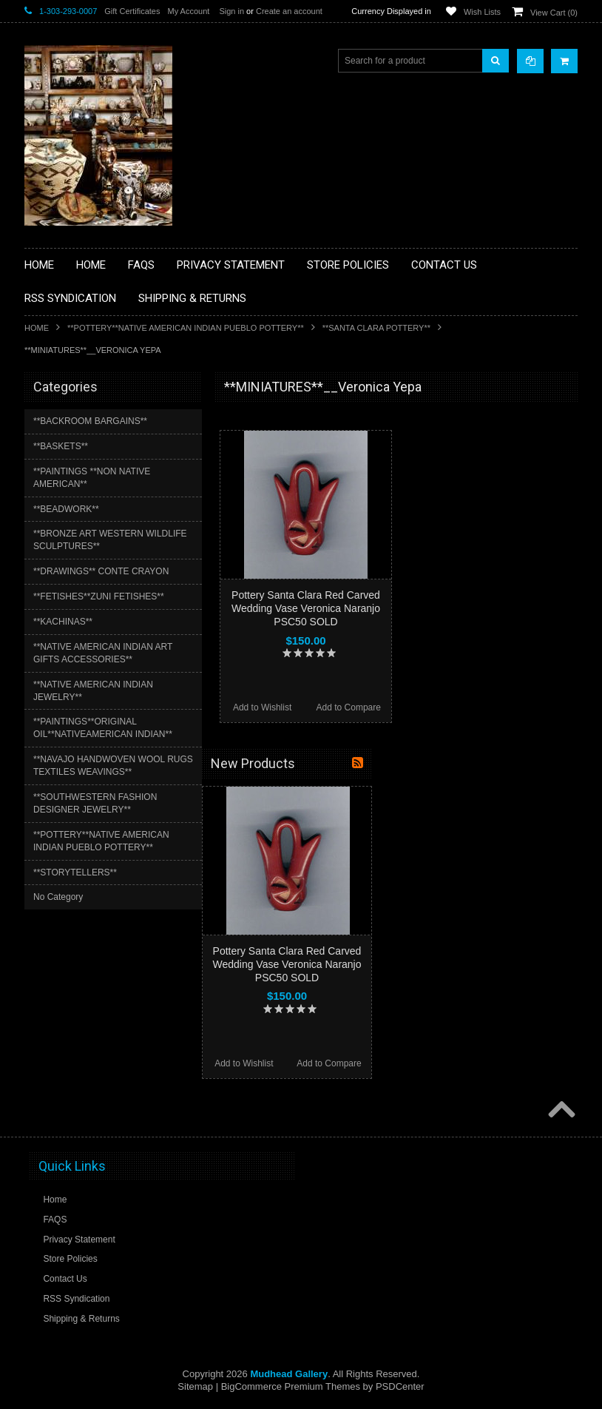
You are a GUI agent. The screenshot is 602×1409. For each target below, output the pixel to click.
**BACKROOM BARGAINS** (90, 421)
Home (36, 327)
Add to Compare (349, 707)
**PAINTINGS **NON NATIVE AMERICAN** (91, 477)
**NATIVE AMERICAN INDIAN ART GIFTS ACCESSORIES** (102, 653)
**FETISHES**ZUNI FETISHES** (98, 596)
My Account (188, 11)
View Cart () (554, 12)
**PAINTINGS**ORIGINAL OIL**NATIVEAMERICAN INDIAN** (102, 727)
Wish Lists (482, 11)
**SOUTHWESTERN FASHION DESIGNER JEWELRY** (95, 803)
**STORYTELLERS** (75, 872)
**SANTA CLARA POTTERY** (376, 327)
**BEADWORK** (66, 509)
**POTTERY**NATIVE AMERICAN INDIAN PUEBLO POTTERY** (185, 327)
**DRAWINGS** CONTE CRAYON (101, 571)
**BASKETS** (60, 446)
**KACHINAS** (62, 621)
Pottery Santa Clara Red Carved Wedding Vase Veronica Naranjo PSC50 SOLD (305, 608)
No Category (58, 897)
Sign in (231, 11)
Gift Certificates (132, 11)
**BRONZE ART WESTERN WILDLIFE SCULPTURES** (110, 539)
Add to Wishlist (262, 707)
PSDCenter (400, 1386)
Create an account (289, 11)
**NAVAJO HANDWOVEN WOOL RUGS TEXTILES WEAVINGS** (113, 765)
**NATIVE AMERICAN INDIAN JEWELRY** (93, 690)
